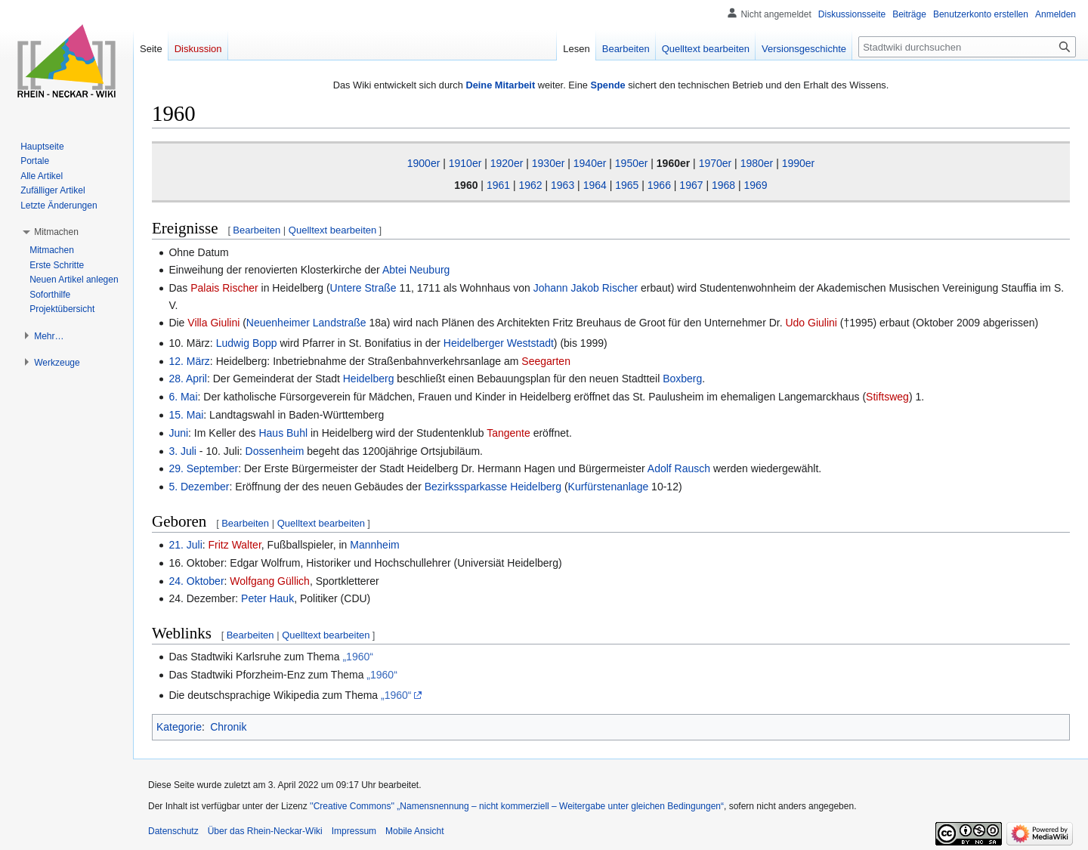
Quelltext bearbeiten (332, 230)
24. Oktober (196, 581)
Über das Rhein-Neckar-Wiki (265, 831)
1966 (659, 185)
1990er (798, 163)
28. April (187, 378)
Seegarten (545, 361)
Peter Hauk (267, 598)
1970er (715, 163)
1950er (631, 163)
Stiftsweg (887, 397)
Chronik (228, 727)
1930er (548, 163)
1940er (590, 163)
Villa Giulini (213, 323)
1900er (423, 163)
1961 (498, 185)
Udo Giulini (810, 323)
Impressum (354, 831)
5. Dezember (198, 487)
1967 (691, 185)
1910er (465, 163)
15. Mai (185, 415)
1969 (756, 185)
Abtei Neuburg (416, 270)
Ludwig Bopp (246, 343)
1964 (595, 185)
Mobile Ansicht (414, 831)
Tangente (508, 433)
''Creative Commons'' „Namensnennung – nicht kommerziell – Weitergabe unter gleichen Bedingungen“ (517, 806)
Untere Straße (363, 288)
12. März (188, 361)
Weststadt (530, 343)
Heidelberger (474, 343)
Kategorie (179, 727)
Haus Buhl (283, 433)
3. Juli (182, 451)
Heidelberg (368, 378)
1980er (757, 163)
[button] (56, 232)
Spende (607, 85)
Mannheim (374, 545)
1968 (723, 185)
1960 (466, 185)
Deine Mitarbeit (500, 85)
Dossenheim (275, 451)
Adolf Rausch (679, 468)
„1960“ (357, 657)
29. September (203, 468)
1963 (562, 185)
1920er (507, 163)
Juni (178, 433)
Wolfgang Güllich (270, 581)
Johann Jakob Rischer (585, 288)
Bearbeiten (256, 230)
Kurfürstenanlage (608, 487)
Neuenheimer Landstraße (306, 323)
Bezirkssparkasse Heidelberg (493, 487)
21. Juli (185, 545)
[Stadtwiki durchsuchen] (967, 46)
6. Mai (182, 397)
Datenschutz (173, 831)
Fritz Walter (235, 545)
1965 (626, 185)
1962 (530, 185)
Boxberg (682, 378)
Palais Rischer (224, 288)
